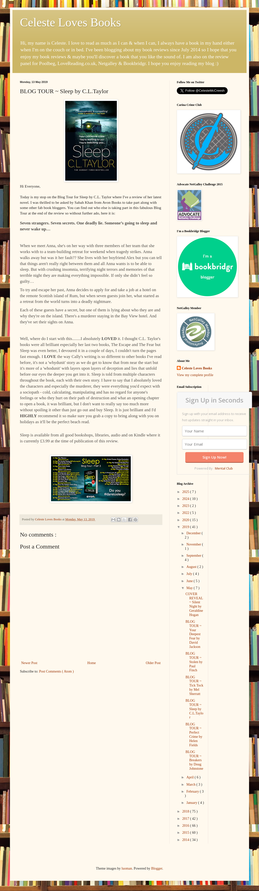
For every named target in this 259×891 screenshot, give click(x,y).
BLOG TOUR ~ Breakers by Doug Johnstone (194, 760)
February (193, 791)
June (190, 581)
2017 (186, 819)
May (190, 588)
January (192, 803)
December (193, 533)
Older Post (153, 663)
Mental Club (224, 468)
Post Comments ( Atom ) (56, 671)
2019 (186, 527)
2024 (186, 499)
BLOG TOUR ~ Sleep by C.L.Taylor (194, 709)
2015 (186, 832)
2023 (186, 506)
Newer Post (29, 663)
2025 (186, 492)
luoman (127, 868)
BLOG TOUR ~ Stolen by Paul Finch (194, 662)
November (194, 544)
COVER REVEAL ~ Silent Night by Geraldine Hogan (194, 604)
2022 (186, 513)
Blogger (156, 868)
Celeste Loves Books (70, 22)
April (190, 777)
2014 (186, 840)
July (189, 574)
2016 (186, 825)
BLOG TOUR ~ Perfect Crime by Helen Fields (194, 734)
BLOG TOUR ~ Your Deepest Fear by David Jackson (193, 634)
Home (91, 663)
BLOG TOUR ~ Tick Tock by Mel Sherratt (194, 685)
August (191, 567)
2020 (186, 520)
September (194, 555)
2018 (186, 811)
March (191, 784)
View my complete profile (195, 375)
